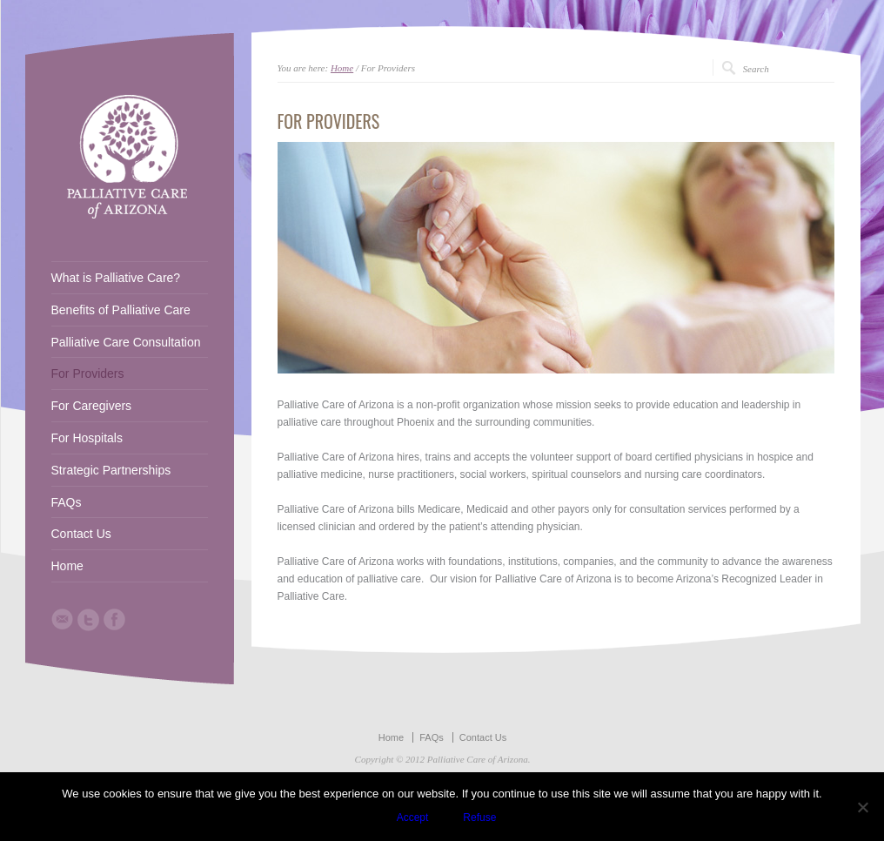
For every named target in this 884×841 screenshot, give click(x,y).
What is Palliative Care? (116, 278)
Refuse (479, 817)
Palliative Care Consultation (126, 342)
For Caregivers (91, 406)
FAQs (66, 502)
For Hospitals (87, 438)
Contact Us (81, 534)
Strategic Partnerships (111, 470)
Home (342, 68)
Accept (413, 817)
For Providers (87, 373)
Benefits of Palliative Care (121, 310)
